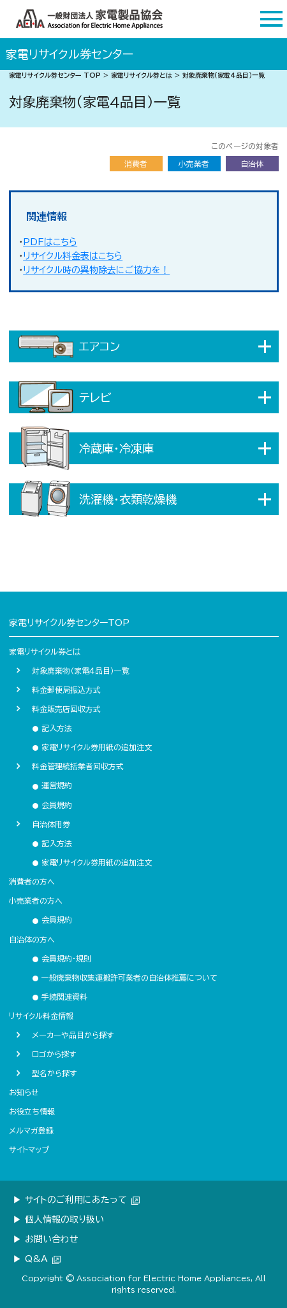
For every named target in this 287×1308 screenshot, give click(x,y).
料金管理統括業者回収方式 (78, 766)
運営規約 (52, 785)
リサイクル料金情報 (41, 1016)
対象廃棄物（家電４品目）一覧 (80, 670)
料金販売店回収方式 (66, 709)
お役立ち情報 (32, 1111)
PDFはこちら (50, 242)
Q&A (43, 1259)
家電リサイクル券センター (69, 54)
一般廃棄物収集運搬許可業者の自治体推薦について (124, 977)
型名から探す (54, 1073)
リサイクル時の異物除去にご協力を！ (96, 270)
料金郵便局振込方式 (66, 689)
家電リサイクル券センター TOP (55, 75)
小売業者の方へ (36, 900)
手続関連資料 (59, 996)
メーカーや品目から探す (73, 1035)
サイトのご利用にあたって (82, 1199)
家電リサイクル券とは (141, 75)
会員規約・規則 (61, 958)
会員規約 (52, 805)
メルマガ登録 (31, 1130)
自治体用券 (51, 824)
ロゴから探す (54, 1054)
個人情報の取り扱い (64, 1219)
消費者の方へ (32, 881)
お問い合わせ (51, 1239)
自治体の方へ (32, 939)
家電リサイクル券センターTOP (69, 622)
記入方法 (52, 728)
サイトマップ (29, 1149)
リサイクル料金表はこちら (72, 256)
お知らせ (24, 1092)
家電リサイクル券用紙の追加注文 (92, 747)
